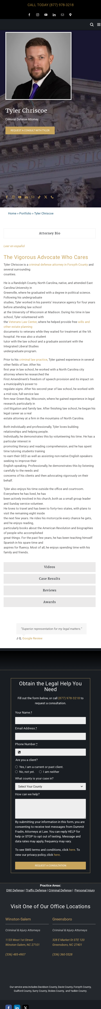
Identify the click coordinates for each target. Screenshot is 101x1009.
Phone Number (26, 744)
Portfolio (25, 213)
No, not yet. (27, 772)
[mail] (32, 197)
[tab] (50, 233)
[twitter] (45, 197)
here (72, 849)
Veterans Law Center (23, 322)
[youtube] (19, 197)
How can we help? (27, 794)
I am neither (51, 772)
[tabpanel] (50, 401)
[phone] (52, 197)
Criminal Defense (60, 890)
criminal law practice (33, 359)
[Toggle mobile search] (92, 24)
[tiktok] (39, 197)
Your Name (23, 712)
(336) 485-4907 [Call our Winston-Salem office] (15, 954)
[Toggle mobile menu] (99, 24)
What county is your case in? (34, 778)
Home (12, 213)
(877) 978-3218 (61, 5)
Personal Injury (85, 890)
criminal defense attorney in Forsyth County (58, 264)
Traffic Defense (36, 890)
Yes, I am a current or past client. (41, 767)
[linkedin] (26, 197)
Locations (78, 906)
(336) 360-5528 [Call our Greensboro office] (62, 954)
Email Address (26, 728)
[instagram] (13, 197)
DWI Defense (15, 890)
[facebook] (6, 197)
